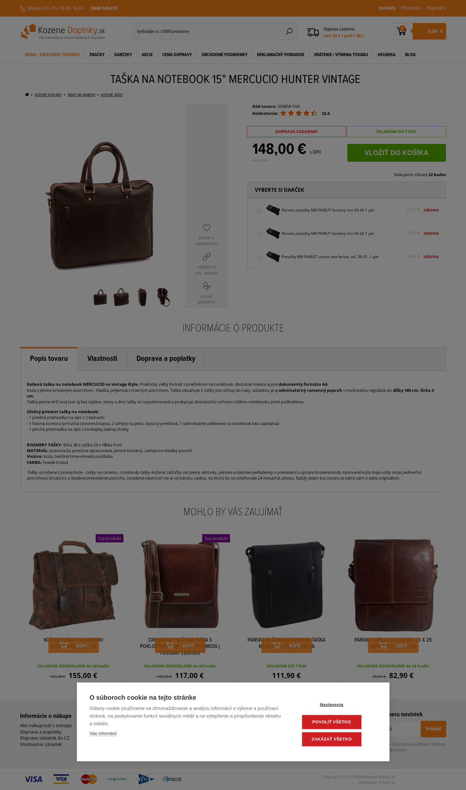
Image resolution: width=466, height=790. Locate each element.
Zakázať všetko (338, 739)
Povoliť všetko (338, 722)
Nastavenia (338, 705)
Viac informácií (103, 734)
